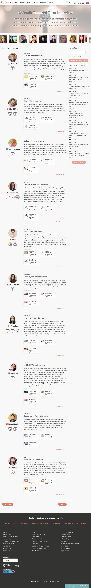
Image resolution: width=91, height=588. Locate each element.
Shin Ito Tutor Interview (33, 55)
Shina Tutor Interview (33, 231)
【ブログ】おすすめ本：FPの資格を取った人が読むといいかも (78, 124)
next (62, 504)
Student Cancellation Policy (11, 541)
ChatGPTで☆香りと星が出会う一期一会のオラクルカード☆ (78, 104)
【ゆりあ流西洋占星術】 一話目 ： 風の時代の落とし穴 (79, 135)
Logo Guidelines (81, 523)
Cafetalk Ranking (66, 536)
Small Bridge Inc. (65, 548)
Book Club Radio (8, 550)
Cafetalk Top (7, 534)
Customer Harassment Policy (40, 523)
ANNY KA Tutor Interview (35, 365)
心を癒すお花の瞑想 (35, 260)
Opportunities (56, 523)
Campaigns (51, 2)
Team (15, 523)
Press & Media (68, 523)
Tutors (35, 2)
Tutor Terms (35, 543)
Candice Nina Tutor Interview (36, 184)
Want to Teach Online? (39, 534)
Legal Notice (24, 523)
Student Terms (7, 539)
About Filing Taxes (37, 550)
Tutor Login (35, 536)
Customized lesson (35, 348)
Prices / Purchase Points (10, 536)
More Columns (78, 162)
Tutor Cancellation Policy (39, 548)
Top (3, 48)
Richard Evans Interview (34, 141)
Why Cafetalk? (20, 2)
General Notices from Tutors (40, 541)
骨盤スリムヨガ (34, 252)
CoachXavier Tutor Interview (36, 416)
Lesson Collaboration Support (70, 543)
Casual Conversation (52, 340)
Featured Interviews (38, 539)
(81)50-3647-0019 (12, 566)
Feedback (42, 2)
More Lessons (60, 91)
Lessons (29, 2)
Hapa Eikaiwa (65, 550)
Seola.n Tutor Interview (33, 459)
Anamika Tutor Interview (34, 318)
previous (8, 504)
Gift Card (63, 541)
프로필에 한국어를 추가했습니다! (79, 86)
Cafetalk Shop (65, 539)
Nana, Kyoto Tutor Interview (35, 276)
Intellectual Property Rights (40, 546)
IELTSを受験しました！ (76, 70)
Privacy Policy (65, 546)
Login (68, 2)
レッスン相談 (33, 76)
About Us (8, 523)
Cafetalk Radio (7, 548)
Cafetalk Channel (66, 534)
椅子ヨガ (48, 252)
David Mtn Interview (32, 101)
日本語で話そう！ (51, 76)
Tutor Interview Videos (79, 60)
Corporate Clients (8, 543)
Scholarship (6, 546)
